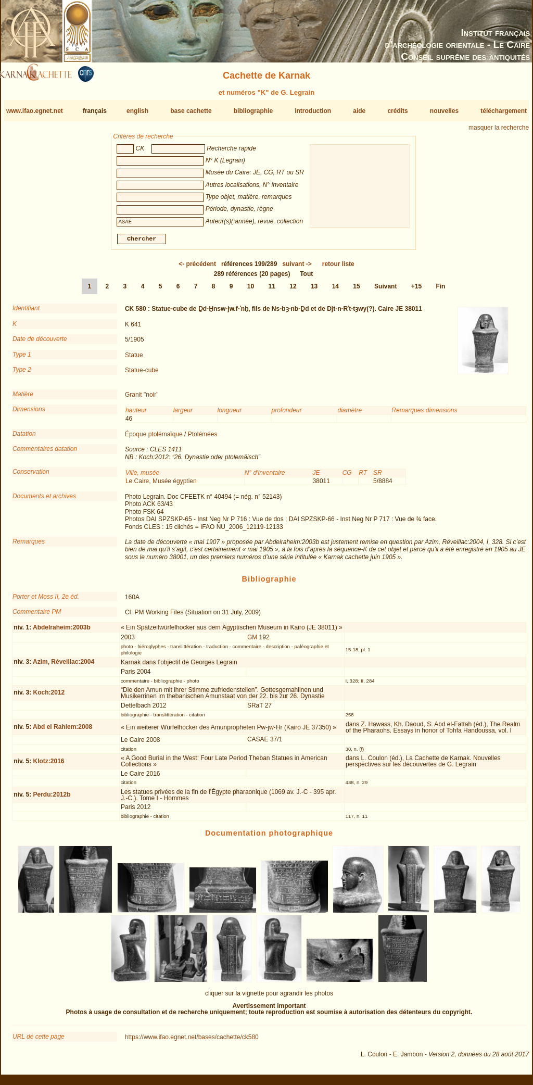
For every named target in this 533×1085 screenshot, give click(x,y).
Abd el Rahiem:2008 (62, 731)
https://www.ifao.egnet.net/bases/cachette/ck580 (192, 1041)
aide (359, 111)
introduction (313, 111)
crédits (397, 111)
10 (250, 290)
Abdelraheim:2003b (62, 631)
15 (356, 290)
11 (272, 290)
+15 (416, 290)
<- (197, 268)
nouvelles (444, 111)
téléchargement (503, 111)
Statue (134, 358)
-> (296, 268)
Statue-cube (142, 374)
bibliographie (253, 111)
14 (335, 290)
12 (292, 290)
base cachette (190, 111)
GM (252, 641)
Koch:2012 (49, 696)
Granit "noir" (142, 398)
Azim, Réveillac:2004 (63, 666)
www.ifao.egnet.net (34, 111)
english (137, 111)
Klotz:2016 (48, 764)
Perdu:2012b (51, 798)
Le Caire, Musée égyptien (161, 484)
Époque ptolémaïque (154, 438)
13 (314, 290)
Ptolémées (203, 438)
